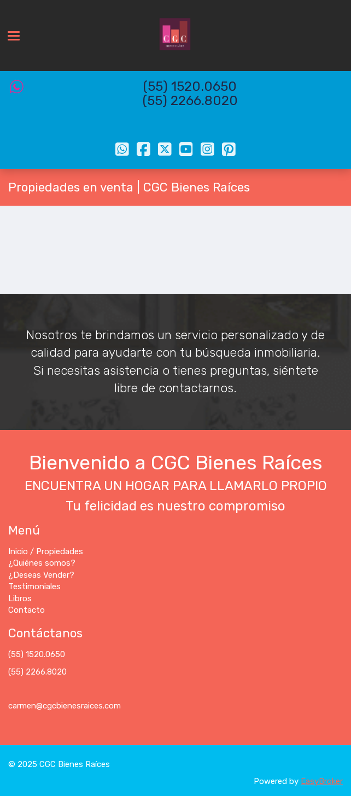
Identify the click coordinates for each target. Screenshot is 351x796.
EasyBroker (322, 781)
